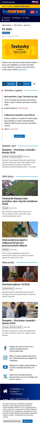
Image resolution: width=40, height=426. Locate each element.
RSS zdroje (18, 25)
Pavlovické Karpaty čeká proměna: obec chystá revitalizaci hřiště (19, 201)
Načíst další (19, 136)
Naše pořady (8, 262)
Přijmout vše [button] (27, 421)
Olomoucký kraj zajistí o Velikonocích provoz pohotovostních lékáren (14, 243)
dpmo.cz (27, 25)
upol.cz (7, 129)
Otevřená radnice (8, 288)
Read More (21, 70)
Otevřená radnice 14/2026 (16, 284)
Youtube (7, 20)
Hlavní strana (6, 25)
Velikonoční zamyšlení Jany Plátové (19, 115)
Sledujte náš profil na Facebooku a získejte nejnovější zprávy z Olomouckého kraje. (21, 349)
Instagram (17, 18)
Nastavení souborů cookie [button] (12, 421)
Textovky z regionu (13, 90)
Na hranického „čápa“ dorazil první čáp (20, 96)
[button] (37, 12)
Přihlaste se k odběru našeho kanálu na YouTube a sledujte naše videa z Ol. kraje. (23, 368)
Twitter (26, 18)
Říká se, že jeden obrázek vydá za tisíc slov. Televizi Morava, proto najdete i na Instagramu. (23, 358)
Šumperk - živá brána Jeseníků (12, 156)
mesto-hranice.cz (11, 108)
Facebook (7, 18)
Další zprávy (7, 176)
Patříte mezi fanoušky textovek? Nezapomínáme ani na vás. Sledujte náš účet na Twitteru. (23, 377)
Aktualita (5, 208)
